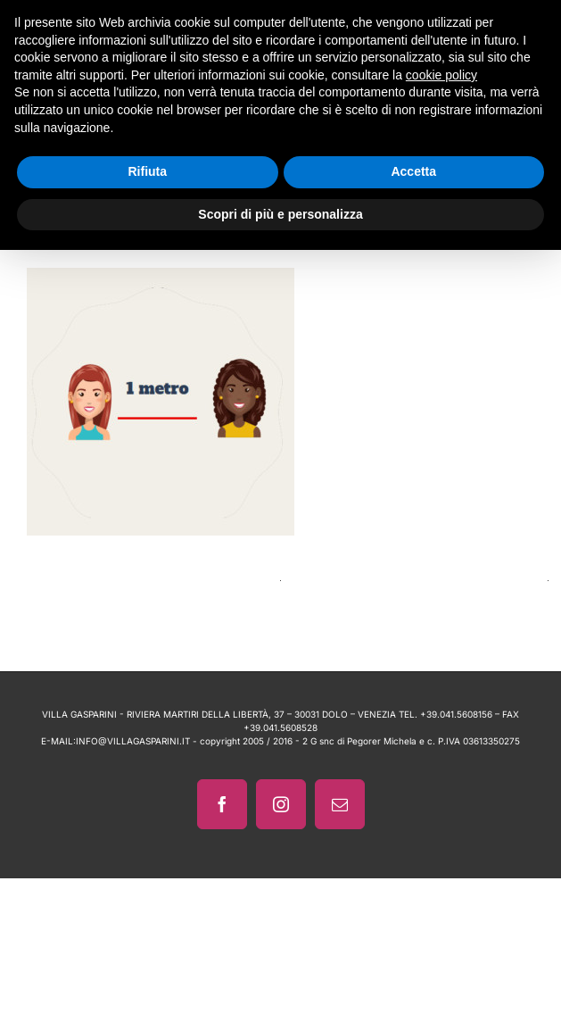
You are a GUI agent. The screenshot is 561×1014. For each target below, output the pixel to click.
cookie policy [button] (441, 75)
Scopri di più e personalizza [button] (280, 214)
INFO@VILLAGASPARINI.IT (133, 741)
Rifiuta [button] (147, 171)
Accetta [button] (413, 171)
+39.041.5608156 (456, 714)
